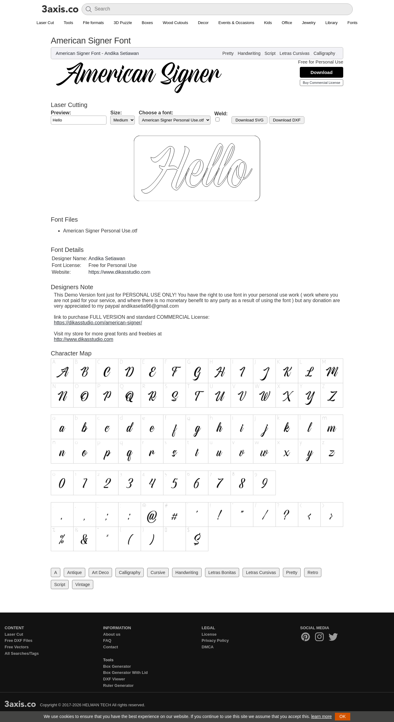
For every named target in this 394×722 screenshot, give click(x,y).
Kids (268, 22)
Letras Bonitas (222, 572)
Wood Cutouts (175, 22)
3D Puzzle (123, 22)
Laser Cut (45, 22)
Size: (116, 112)
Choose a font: (156, 112)
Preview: (61, 112)
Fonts (353, 22)
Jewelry (309, 22)
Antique (74, 572)
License (209, 634)
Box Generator (117, 666)
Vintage (82, 584)
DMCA (208, 647)
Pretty (228, 53)
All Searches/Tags (22, 653)
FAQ (107, 640)
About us (111, 634)
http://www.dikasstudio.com (83, 339)
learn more (321, 716)
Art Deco (100, 572)
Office (287, 22)
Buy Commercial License (321, 82)
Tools (68, 22)
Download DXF (287, 120)
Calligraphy (324, 53)
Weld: (220, 113)
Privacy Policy (215, 640)
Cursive (158, 572)
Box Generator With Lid (125, 672)
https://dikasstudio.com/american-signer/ (98, 322)
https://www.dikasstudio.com (120, 272)
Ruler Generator (118, 685)
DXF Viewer (114, 679)
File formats (93, 22)
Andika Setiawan (121, 53)
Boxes (147, 22)
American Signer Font (78, 53)
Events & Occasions (236, 22)
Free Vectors (17, 647)
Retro (313, 572)
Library (331, 22)
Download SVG (249, 120)
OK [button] (343, 716)
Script (269, 53)
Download (322, 72)
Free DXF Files (18, 640)
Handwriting (249, 53)
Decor (203, 22)
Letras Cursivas (294, 53)
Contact (110, 647)
